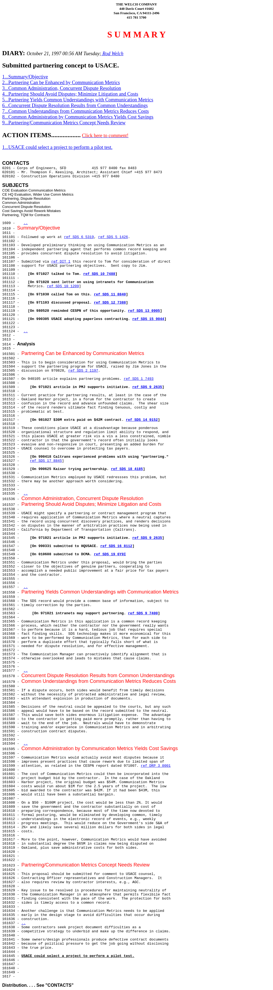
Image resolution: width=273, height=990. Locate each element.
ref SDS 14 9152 (142, 420)
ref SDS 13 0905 (144, 311)
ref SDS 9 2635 (147, 387)
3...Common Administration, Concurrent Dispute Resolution (61, 88)
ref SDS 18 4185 (127, 469)
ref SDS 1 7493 (139, 379)
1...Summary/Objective (25, 77)
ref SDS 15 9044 (148, 319)
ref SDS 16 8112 (116, 546)
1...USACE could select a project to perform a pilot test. (57, 147)
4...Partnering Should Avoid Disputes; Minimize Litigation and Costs (70, 94)
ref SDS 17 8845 (46, 461)
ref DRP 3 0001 (156, 766)
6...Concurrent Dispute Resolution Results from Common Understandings (75, 105)
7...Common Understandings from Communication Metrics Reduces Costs (75, 111)
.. (26, 223)
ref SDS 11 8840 (110, 294)
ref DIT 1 (60, 262)
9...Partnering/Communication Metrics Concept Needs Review (63, 122)
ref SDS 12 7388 (110, 303)
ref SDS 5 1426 (113, 237)
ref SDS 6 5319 (79, 237)
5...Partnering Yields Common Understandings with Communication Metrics (77, 99)
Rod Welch (112, 53)
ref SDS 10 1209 (63, 286)
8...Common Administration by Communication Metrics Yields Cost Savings (77, 117)
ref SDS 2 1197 (83, 371)
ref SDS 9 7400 (143, 613)
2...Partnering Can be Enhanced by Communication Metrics (61, 82)
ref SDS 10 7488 (99, 274)
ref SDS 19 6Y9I (110, 554)
